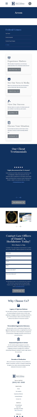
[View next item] (20, 197)
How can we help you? (11, 274)
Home (18, 388)
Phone (7, 261)
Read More (13, 113)
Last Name (8, 257)
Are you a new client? (11, 269)
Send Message (18, 291)
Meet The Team (14, 69)
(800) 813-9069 (18, 382)
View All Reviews (18, 202)
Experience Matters (18, 394)
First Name (8, 253)
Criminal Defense (18, 396)
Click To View (13, 91)
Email (7, 265)
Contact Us (18, 399)
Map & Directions (18, 410)
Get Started (13, 136)
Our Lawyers (18, 391)
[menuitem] (18, 33)
